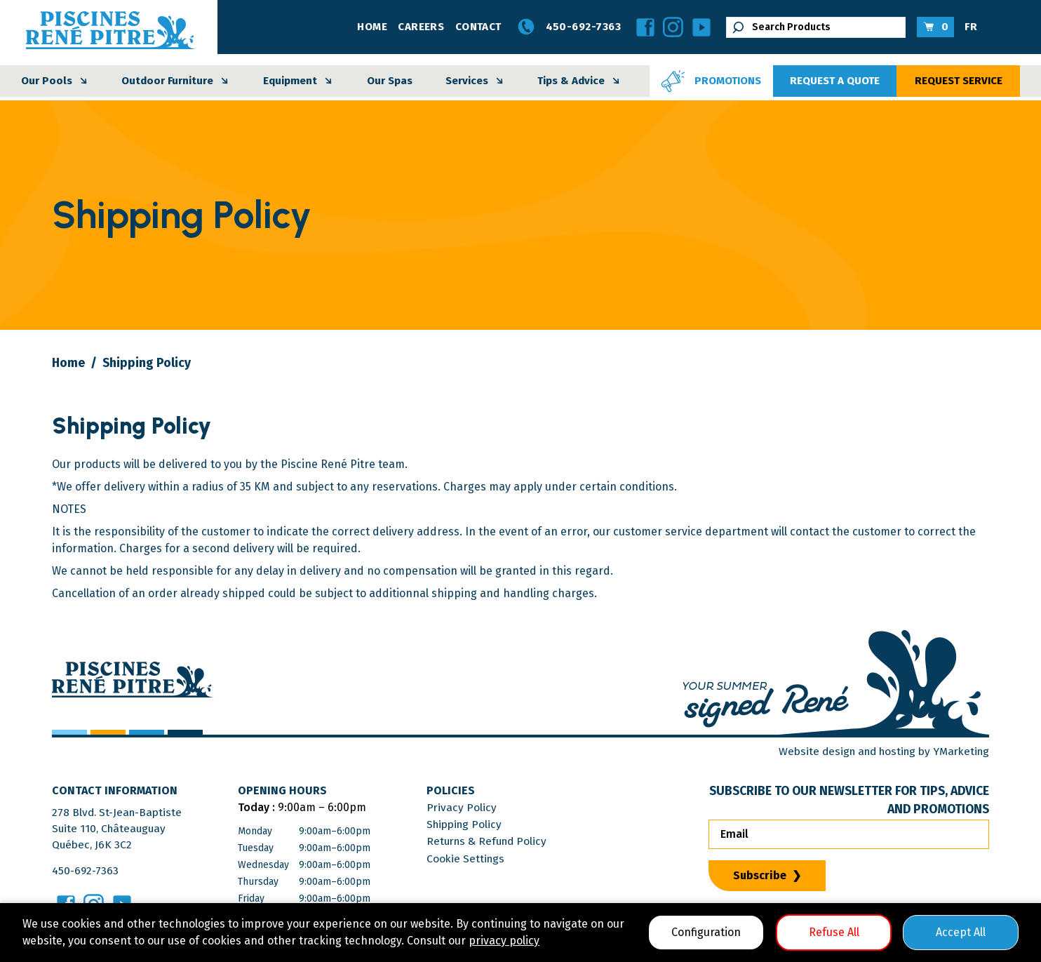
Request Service (958, 80)
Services (476, 81)
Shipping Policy (471, 824)
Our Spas (389, 80)
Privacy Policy (466, 807)
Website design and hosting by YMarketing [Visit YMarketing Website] (878, 751)
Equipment (299, 81)
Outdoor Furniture (176, 81)
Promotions (709, 81)
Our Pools (56, 81)
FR (971, 26)
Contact (478, 26)
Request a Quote (835, 80)
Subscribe (759, 874)
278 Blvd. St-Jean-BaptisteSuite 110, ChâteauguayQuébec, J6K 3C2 (119, 829)
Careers (421, 26)
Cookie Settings (471, 857)
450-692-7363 (566, 27)
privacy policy (504, 940)
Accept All (961, 932)
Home (372, 26)
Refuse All (834, 932)
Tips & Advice (580, 81)
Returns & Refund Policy (494, 841)
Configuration (706, 932)
